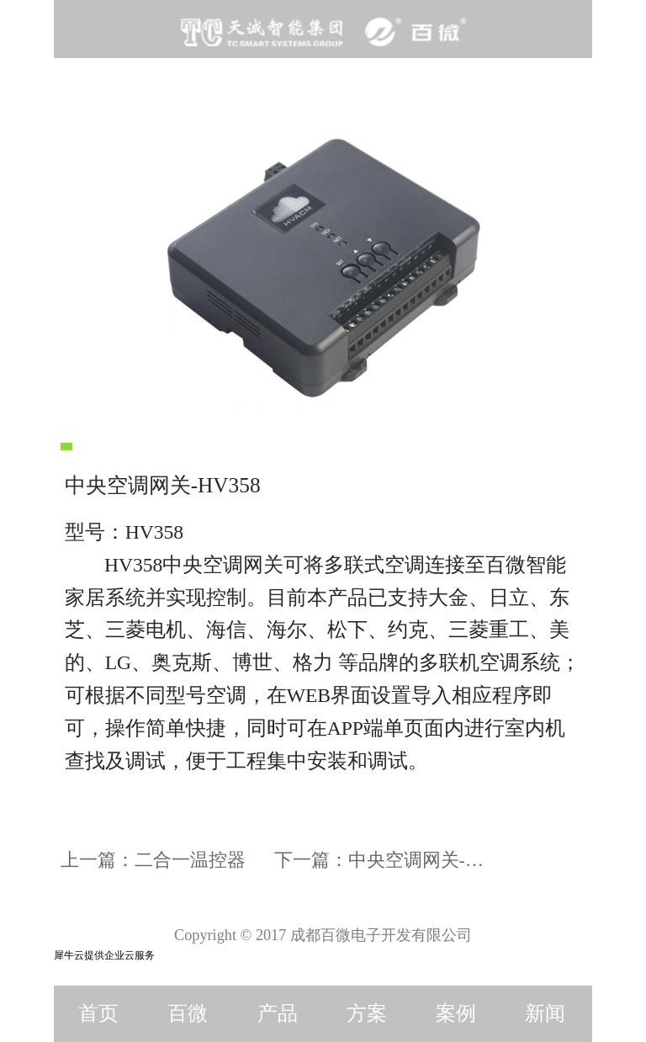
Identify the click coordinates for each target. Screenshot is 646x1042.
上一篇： (153, 859)
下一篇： (387, 859)
